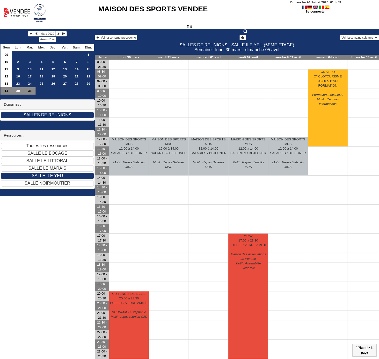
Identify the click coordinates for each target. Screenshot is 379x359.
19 (53, 76)
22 (88, 76)
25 (41, 83)
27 (65, 83)
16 (18, 76)
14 (77, 69)
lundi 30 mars (129, 57)
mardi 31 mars (169, 57)
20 (65, 76)
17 (30, 76)
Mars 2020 (47, 33)
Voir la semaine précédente (116, 37)
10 (6, 62)
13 (65, 69)
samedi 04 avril (327, 57)
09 (6, 54)
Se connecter (316, 11)
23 (18, 83)
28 (77, 83)
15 (88, 69)
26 (53, 83)
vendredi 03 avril (288, 57)
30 (18, 91)
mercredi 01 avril (208, 57)
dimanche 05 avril (363, 57)
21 (77, 76)
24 (30, 83)
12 (53, 69)
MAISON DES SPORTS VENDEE (153, 9)
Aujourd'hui (47, 39)
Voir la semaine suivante (360, 37)
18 (41, 76)
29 (88, 83)
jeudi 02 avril (248, 57)
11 (6, 69)
